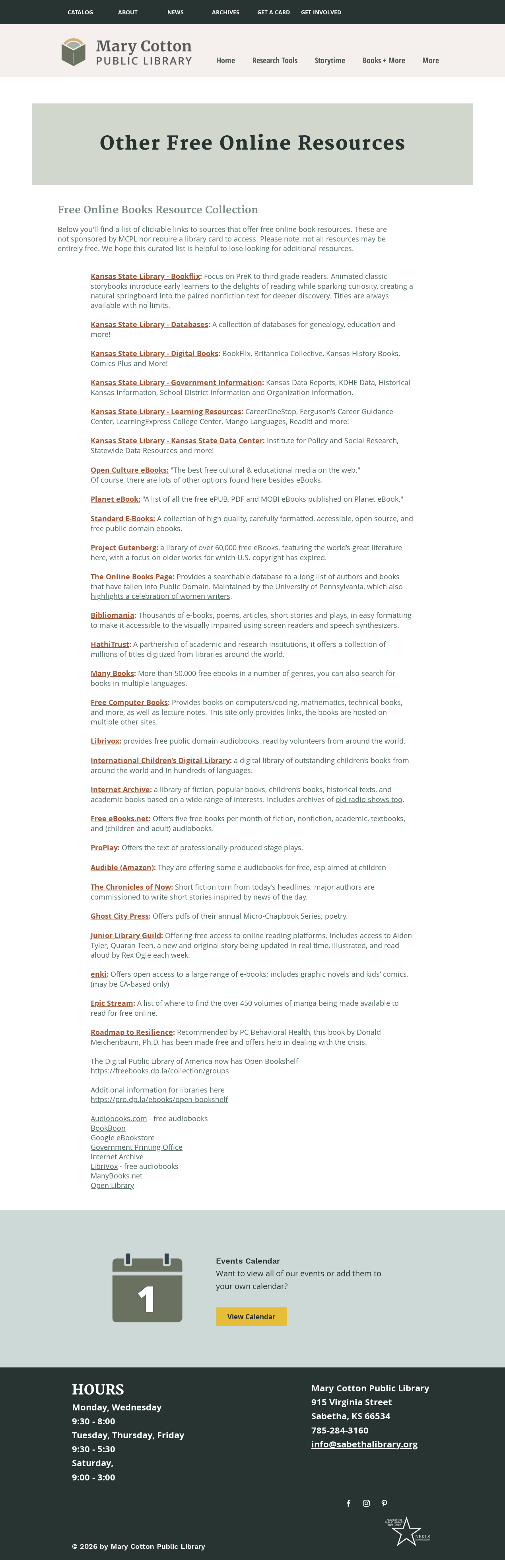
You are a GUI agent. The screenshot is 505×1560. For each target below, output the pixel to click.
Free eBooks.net (120, 819)
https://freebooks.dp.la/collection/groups (160, 1070)
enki (99, 974)
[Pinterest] (384, 1503)
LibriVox (104, 1166)
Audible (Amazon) (122, 868)
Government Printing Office (137, 1147)
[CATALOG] (80, 12)
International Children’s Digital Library (160, 760)
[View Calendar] (251, 1316)
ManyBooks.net (116, 1175)
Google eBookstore (123, 1137)
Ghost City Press (120, 916)
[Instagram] (366, 1503)
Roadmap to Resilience (132, 1032)
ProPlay (104, 848)
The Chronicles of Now (131, 887)
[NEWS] (175, 12)
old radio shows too (369, 799)
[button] (273, 12)
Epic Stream (112, 1003)
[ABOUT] (127, 12)
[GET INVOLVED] (321, 12)
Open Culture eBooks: (130, 470)
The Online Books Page (132, 577)
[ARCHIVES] (225, 12)
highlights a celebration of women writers (160, 596)
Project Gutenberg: (124, 548)
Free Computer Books (129, 702)
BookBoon (108, 1128)
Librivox (105, 741)
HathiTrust (110, 644)
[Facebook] (348, 1503)
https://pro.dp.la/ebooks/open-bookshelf (159, 1099)
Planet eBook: (115, 499)
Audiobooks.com (119, 1118)
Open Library (112, 1185)
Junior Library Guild (126, 936)
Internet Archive (120, 790)
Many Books (112, 673)
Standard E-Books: (123, 519)
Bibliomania (112, 615)
